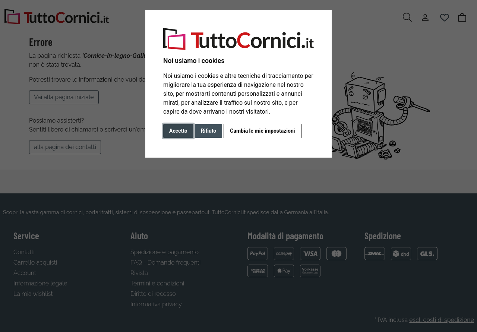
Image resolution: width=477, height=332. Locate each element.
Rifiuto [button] (209, 131)
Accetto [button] (178, 131)
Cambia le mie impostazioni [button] (262, 131)
